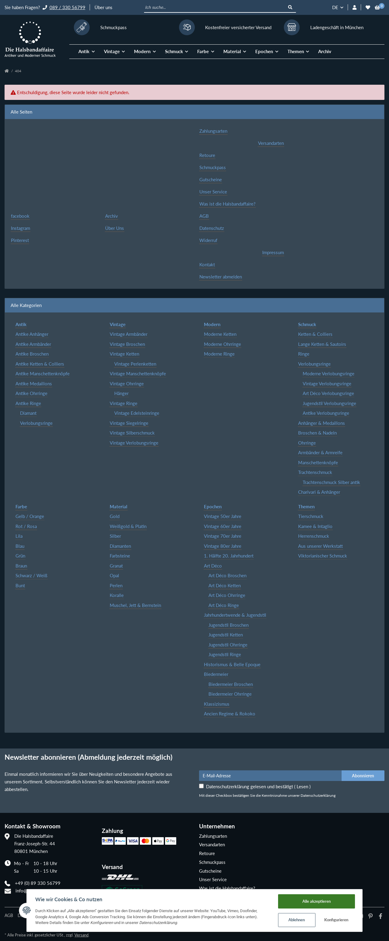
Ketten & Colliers (315, 334)
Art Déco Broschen (227, 575)
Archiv (324, 51)
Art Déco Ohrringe (226, 595)
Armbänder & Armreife (320, 452)
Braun (21, 565)
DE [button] (335, 7)
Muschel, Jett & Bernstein (135, 605)
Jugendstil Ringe (224, 654)
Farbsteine (120, 555)
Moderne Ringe (219, 353)
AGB (204, 216)
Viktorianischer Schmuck (322, 555)
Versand (81, 934)
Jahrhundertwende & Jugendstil (235, 615)
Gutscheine (210, 179)
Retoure (207, 155)
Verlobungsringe (36, 423)
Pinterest (20, 240)
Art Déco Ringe (223, 605)
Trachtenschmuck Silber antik (331, 482)
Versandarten (271, 143)
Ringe (303, 353)
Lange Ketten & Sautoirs (322, 344)
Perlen (116, 585)
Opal (114, 575)
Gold (114, 516)
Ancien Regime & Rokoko (229, 713)
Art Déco (213, 565)
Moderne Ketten (220, 334)
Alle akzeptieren (319, 900)
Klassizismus (216, 704)
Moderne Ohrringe (222, 344)
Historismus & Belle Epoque (232, 664)
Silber (115, 536)
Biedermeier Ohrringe (230, 694)
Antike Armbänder (33, 344)
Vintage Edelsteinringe (136, 413)
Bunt (20, 585)
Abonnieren (363, 775)
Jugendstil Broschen (228, 625)
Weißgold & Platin (128, 526)
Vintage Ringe (123, 403)
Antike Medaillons (33, 383)
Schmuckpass (212, 167)
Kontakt (207, 264)
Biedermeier (216, 674)
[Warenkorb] (377, 7)
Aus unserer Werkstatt (320, 546)
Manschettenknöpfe (318, 462)
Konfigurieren (339, 919)
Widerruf (208, 240)
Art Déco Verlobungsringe (328, 393)
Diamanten (120, 546)
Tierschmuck (310, 516)
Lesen (302, 786)
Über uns (103, 7)
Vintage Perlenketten (135, 364)
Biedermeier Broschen (230, 684)
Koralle (117, 595)
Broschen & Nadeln (317, 432)
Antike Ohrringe (31, 393)
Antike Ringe (28, 403)
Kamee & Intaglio (315, 526)
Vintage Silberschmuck (132, 432)
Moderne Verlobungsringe (328, 373)
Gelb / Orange (29, 516)
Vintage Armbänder (128, 334)
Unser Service (213, 191)
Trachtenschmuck (315, 472)
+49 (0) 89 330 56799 (37, 883)
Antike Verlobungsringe (326, 413)
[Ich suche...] (214, 7)
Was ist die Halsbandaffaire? (227, 203)
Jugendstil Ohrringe (227, 644)
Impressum (273, 252)
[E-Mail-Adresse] (270, 775)
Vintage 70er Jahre (222, 536)
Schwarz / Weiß (31, 575)
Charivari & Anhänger (319, 492)
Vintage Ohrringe (127, 383)
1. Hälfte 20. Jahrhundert (228, 555)
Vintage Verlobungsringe (134, 442)
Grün (20, 555)
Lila (18, 536)
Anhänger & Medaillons (321, 423)
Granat (116, 565)
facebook (20, 216)
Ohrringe (307, 442)
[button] (354, 7)
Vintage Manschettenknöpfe (138, 373)
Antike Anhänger (31, 334)
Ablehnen (299, 919)
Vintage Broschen (127, 344)
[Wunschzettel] (368, 7)
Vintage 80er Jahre (222, 546)
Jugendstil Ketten (225, 634)
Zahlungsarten (213, 131)
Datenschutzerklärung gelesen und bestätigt (258, 786)
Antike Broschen (32, 353)
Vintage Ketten (124, 353)
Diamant (28, 413)
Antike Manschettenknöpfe (42, 373)
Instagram (20, 228)
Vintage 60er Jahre (222, 526)
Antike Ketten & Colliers (39, 364)
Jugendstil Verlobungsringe (329, 403)
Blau (19, 546)
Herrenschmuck (313, 536)
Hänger (121, 393)
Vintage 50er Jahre (222, 516)
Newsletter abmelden (220, 276)
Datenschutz (211, 228)
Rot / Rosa (26, 526)
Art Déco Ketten (224, 585)
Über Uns (114, 228)
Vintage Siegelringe (129, 423)
